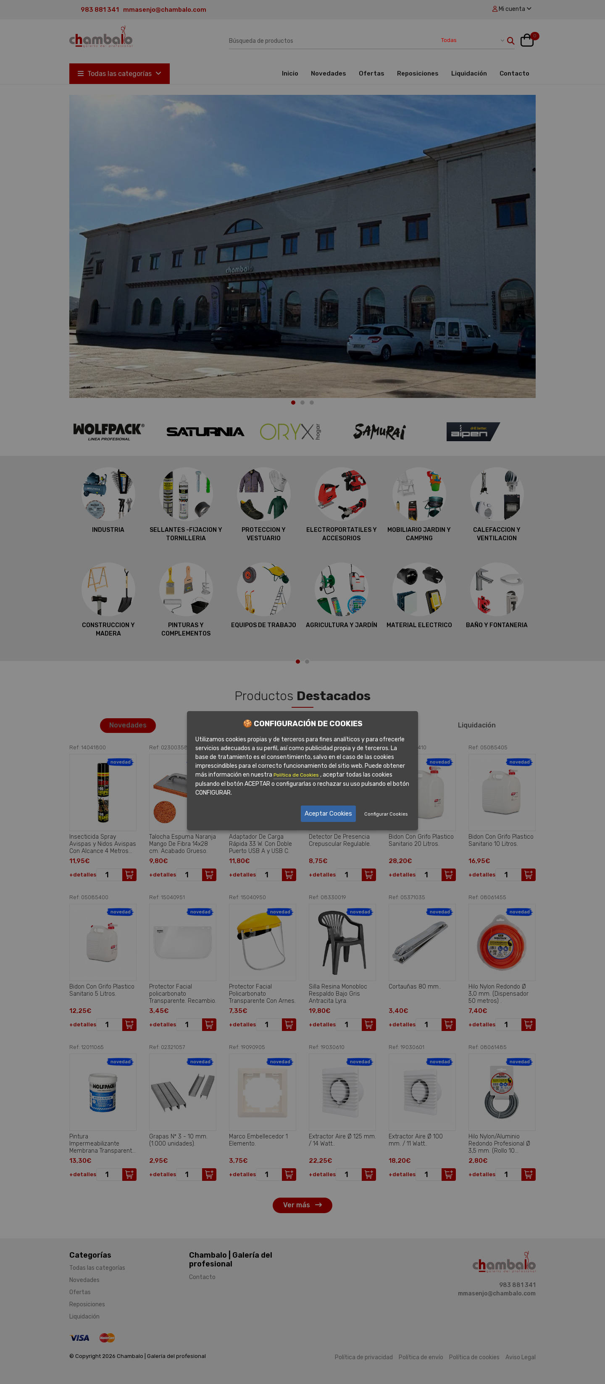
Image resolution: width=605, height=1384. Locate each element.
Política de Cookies (297, 774)
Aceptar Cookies (328, 813)
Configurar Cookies (386, 814)
